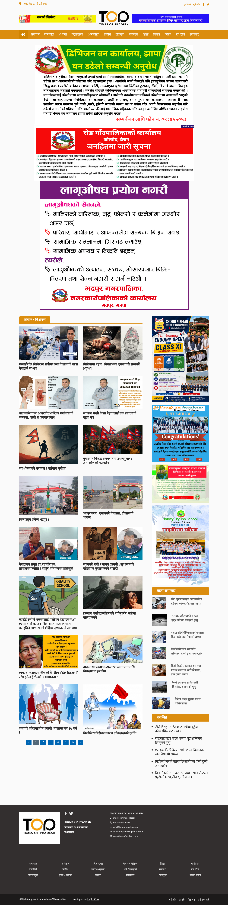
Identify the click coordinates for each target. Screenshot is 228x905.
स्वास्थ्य (162, 869)
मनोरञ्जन (133, 34)
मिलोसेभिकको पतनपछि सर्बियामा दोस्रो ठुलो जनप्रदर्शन (181, 764)
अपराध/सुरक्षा (97, 869)
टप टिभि (180, 34)
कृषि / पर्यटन (65, 875)
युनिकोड (197, 5)
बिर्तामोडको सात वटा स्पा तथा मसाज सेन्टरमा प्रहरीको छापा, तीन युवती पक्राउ (181, 775)
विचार (156, 34)
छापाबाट (194, 34)
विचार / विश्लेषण (130, 863)
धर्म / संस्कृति (130, 869)
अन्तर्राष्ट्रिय (93, 34)
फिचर (98, 875)
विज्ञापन (191, 900)
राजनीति (49, 34)
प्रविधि (107, 34)
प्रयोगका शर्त (203, 900)
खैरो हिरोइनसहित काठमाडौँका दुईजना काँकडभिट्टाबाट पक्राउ (177, 729)
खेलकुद (120, 34)
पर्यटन (168, 34)
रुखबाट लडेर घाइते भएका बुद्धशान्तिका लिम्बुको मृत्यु (178, 741)
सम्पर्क (182, 900)
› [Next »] (80, 742)
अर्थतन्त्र (62, 34)
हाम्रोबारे (188, 5)
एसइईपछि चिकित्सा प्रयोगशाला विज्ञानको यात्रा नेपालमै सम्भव (180, 752)
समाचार (35, 34)
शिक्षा (146, 34)
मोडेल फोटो (195, 875)
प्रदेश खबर (77, 34)
